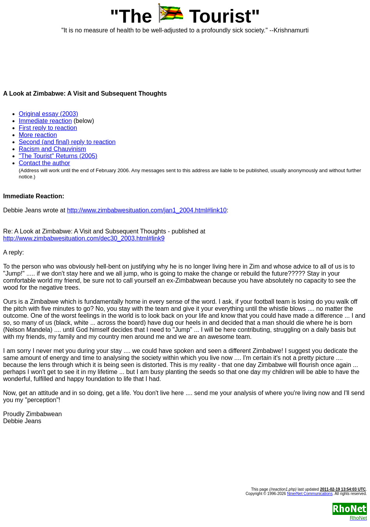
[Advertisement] (185, 58)
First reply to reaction (48, 128)
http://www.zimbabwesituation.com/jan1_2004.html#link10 (147, 210)
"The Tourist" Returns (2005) (58, 156)
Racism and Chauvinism (52, 149)
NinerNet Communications (310, 493)
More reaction (38, 135)
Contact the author (44, 163)
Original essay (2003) (48, 113)
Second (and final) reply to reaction (67, 142)
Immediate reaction (45, 121)
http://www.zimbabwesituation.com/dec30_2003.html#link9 (84, 238)
